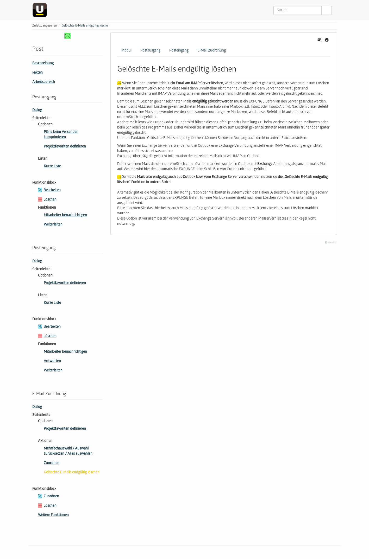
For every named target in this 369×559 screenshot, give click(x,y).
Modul (126, 51)
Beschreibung (43, 63)
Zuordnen (51, 463)
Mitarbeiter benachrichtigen (65, 215)
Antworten (52, 361)
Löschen (50, 200)
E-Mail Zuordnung (211, 51)
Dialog (37, 110)
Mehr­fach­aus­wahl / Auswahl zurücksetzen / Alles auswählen (68, 451)
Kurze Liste (52, 166)
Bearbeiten (52, 190)
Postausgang (150, 51)
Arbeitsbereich (43, 82)
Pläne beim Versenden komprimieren (61, 135)
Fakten (37, 73)
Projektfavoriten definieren (65, 147)
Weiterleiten (53, 225)
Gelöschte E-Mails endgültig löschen (86, 26)
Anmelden (331, 242)
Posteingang (179, 51)
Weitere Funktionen (53, 515)
